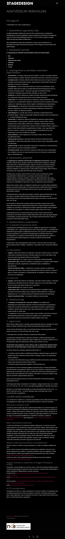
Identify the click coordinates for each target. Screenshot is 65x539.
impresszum (10, 516)
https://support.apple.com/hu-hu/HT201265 (22, 485)
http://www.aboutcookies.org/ (15, 417)
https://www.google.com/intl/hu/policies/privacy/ (20, 455)
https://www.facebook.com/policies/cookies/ (19, 459)
